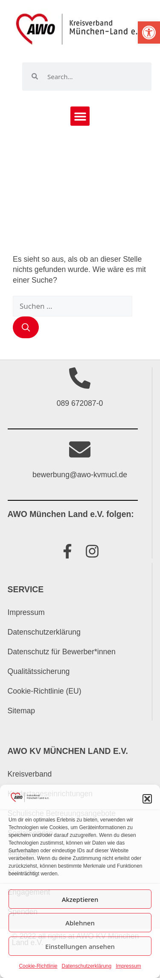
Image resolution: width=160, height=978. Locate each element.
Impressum (128, 966)
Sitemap (21, 710)
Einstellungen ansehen (80, 946)
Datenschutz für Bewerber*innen (62, 651)
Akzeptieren (80, 899)
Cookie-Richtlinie (38, 966)
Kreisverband (30, 774)
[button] (149, 32)
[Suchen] (26, 327)
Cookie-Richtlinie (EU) (44, 691)
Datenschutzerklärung (86, 966)
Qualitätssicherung (39, 671)
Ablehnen (80, 923)
